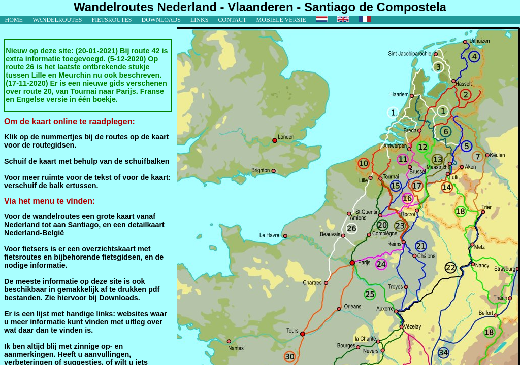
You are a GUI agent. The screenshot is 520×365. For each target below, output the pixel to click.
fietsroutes (112, 19)
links (199, 19)
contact (232, 19)
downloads (161, 19)
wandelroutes (57, 19)
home (14, 19)
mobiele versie (281, 19)
